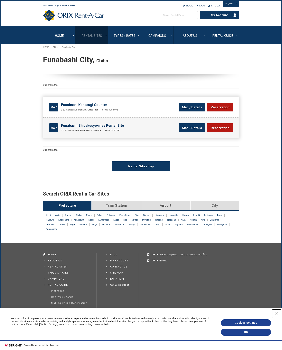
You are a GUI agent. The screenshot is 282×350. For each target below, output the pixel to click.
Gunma (146, 215)
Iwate (219, 215)
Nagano (159, 220)
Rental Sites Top (141, 166)
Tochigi (131, 224)
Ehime (89, 215)
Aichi (48, 215)
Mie (125, 220)
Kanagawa (79, 220)
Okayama (214, 220)
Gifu (136, 215)
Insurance (57, 290)
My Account (219, 15)
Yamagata (207, 224)
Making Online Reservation (69, 303)
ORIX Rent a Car (73, 15)
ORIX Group (160, 260)
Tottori (168, 224)
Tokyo (157, 224)
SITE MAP (216, 5)
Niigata (193, 220)
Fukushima (124, 215)
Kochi (91, 220)
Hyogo (186, 215)
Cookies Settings (246, 322)
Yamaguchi (222, 224)
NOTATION (117, 278)
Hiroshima (159, 215)
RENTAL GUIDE (222, 36)
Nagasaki (171, 220)
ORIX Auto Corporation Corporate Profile (179, 254)
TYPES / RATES (124, 36)
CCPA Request (119, 284)
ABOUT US (190, 36)
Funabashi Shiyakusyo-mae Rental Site (92, 125)
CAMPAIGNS (157, 36)
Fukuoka (111, 215)
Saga (72, 224)
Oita (203, 220)
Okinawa (50, 224)
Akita (57, 215)
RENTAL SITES (92, 36)
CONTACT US (119, 266)
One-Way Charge (62, 296)
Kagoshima (63, 220)
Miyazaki (146, 220)
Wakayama (192, 224)
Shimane (106, 224)
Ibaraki (196, 215)
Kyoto (116, 220)
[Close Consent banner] (276, 314)
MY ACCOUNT (119, 260)
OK (246, 332)
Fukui (99, 215)
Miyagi (134, 220)
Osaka (62, 224)
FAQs (202, 5)
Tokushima (145, 224)
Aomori (68, 215)
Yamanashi (51, 229)
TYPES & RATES (58, 272)
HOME (189, 5)
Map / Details (192, 107)
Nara (183, 220)
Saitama (83, 224)
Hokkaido (173, 215)
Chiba (55, 47)
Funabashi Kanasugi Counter (84, 105)
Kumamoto (103, 220)
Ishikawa (208, 215)
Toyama (179, 224)
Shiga (94, 224)
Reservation (220, 107)
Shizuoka (119, 224)
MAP (54, 107)
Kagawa (50, 220)
